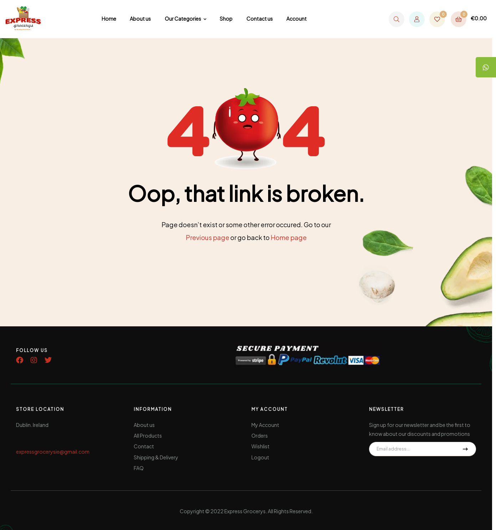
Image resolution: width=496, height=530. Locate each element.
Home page (289, 237)
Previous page (207, 237)
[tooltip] (485, 67)
